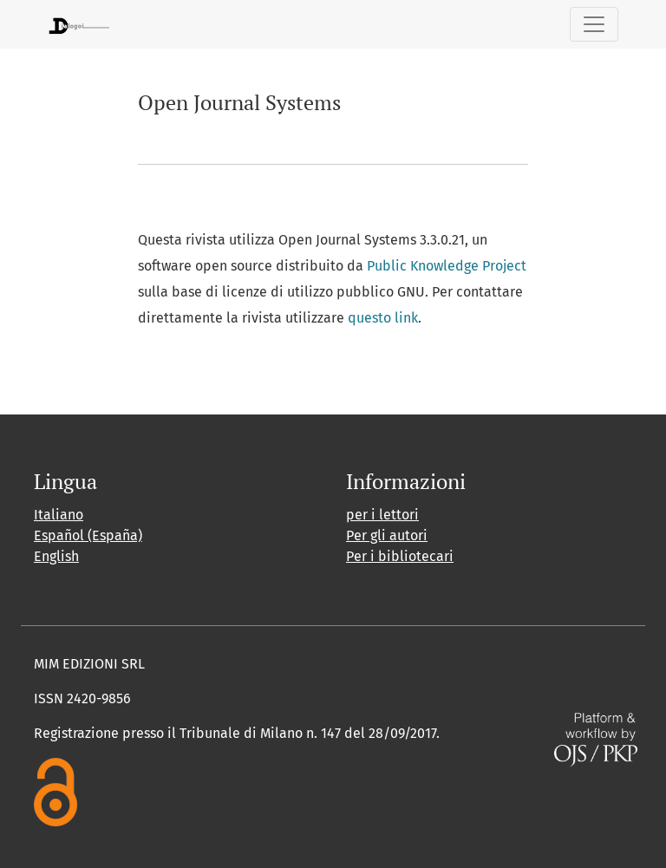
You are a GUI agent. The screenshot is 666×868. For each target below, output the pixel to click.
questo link (383, 318)
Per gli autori (387, 535)
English (56, 556)
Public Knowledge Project (446, 266)
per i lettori (382, 514)
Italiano (58, 514)
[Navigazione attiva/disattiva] (594, 24)
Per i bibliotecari (400, 556)
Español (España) (88, 535)
